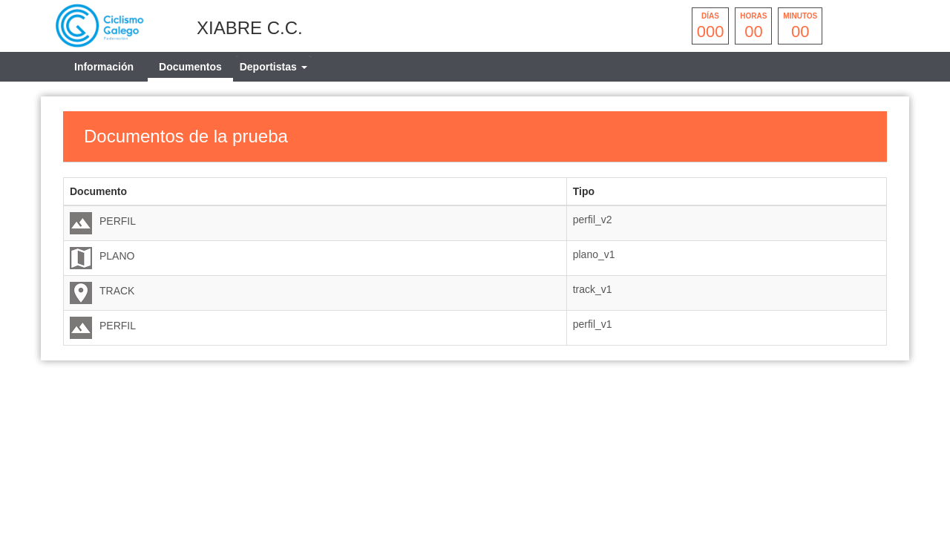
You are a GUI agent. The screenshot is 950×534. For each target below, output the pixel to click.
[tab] (273, 67)
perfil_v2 (592, 219)
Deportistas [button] (273, 67)
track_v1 (592, 289)
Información (104, 67)
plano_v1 (594, 254)
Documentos (190, 67)
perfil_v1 (592, 324)
